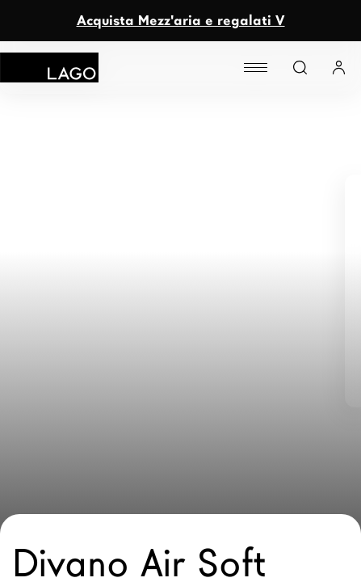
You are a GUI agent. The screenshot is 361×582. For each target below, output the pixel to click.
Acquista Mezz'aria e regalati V (181, 20)
